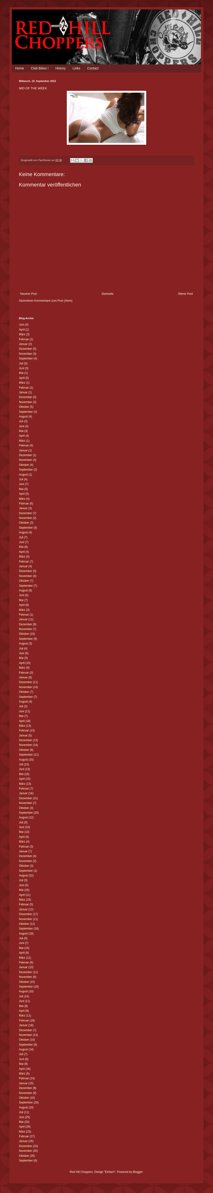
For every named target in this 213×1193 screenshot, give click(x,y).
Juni (21, 324)
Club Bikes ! (40, 68)
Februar (24, 339)
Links (76, 68)
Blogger (137, 1172)
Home (19, 68)
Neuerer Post (28, 293)
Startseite (108, 293)
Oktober (24, 406)
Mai (21, 373)
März (22, 334)
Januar (23, 344)
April (22, 329)
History (60, 68)
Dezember (25, 348)
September (26, 358)
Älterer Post (185, 293)
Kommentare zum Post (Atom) (53, 300)
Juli (21, 363)
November (25, 353)
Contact (92, 68)
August (23, 416)
